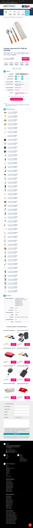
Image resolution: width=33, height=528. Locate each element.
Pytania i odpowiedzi (23, 459)
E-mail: (5, 414)
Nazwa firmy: (7, 409)
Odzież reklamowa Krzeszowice (11, 515)
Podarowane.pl (6, 17)
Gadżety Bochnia (9, 480)
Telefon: (6, 411)
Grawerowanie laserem (10, 468)
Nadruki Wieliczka (9, 508)
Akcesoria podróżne (19, 17)
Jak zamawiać (8, 1)
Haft (6, 474)
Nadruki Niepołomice (9, 502)
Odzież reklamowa (9, 510)
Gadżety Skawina (9, 488)
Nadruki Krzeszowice (9, 500)
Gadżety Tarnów (9, 490)
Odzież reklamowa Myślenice (11, 516)
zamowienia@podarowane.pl (13, 2)
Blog (19, 1)
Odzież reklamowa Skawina (11, 520)
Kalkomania (8, 469)
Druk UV (7, 472)
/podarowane (13, 452)
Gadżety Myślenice (9, 484)
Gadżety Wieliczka (9, 491)
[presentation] (29, 12)
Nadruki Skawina (9, 505)
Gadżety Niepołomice (9, 486)
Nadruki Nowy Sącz (9, 504)
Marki (17, 1)
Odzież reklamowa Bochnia (10, 514)
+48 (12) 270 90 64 (11, 449)
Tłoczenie (7, 473)
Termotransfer (8, 476)
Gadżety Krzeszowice (10, 483)
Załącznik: (6, 417)
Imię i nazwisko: (7, 406)
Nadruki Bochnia (9, 496)
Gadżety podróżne (12, 17)
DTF (6, 465)
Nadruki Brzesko (9, 497)
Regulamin (3, 1)
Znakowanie (13, 1)
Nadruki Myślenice (9, 501)
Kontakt (23, 1)
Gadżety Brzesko (9, 482)
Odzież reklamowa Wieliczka (11, 523)
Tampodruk (8, 470)
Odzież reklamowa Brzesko (11, 512)
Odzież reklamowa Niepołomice (11, 518)
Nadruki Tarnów (8, 506)
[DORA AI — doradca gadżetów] (30, 525)
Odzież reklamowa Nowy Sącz (11, 519)
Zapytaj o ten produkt (16, 68)
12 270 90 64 (4, 2)
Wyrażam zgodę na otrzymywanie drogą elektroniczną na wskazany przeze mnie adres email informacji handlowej (17, 431)
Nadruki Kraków (8, 498)
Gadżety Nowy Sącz (9, 487)
